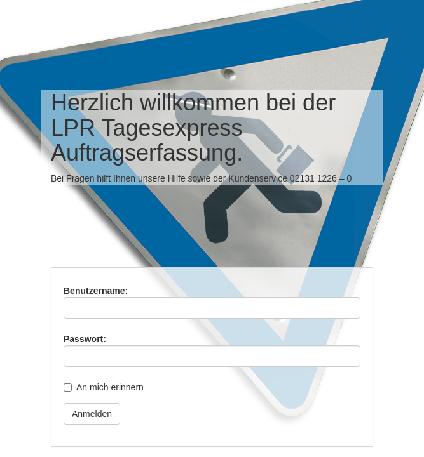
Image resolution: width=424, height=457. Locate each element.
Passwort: (85, 339)
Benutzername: (96, 291)
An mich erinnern (110, 387)
